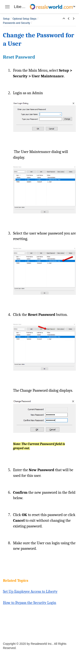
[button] (63, 19)
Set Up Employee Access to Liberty (30, 591)
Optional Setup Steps (24, 18)
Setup (6, 18)
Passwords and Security (16, 22)
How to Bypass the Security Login (29, 602)
